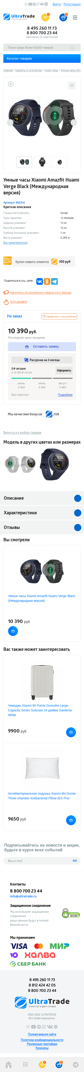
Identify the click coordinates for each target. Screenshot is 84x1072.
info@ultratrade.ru (23, 896)
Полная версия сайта (42, 1034)
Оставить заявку (42, 346)
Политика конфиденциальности (42, 1040)
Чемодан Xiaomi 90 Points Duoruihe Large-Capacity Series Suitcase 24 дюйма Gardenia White (40, 710)
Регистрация (72, 4)
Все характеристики (15, 242)
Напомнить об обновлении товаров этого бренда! (40, 292)
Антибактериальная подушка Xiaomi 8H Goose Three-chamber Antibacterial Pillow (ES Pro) (42, 796)
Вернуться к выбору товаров (22, 432)
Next (74, 122)
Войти (57, 4)
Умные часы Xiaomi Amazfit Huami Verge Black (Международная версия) (41, 598)
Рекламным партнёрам (42, 1044)
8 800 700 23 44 (42, 33)
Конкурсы (42, 1048)
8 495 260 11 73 (42, 28)
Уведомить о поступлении (59, 316)
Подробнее (65, 395)
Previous (10, 122)
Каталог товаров (19, 58)
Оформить (64, 370)
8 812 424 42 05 (42, 985)
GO (75, 860)
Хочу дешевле (18, 301)
